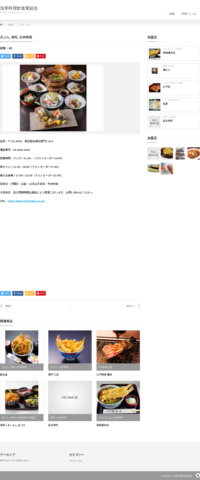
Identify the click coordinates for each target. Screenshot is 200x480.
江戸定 (166, 86)
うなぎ (166, 83)
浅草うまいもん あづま (12, 425)
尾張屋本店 (102, 425)
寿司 (14, 37)
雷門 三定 (53, 374)
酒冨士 (8, 306)
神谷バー (130, 306)
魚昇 (165, 103)
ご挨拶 (171, 13)
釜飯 (180, 83)
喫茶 (165, 66)
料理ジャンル (189, 13)
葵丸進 (3, 374)
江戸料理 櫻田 (104, 374)
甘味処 (31, 417)
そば (100, 417)
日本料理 (25, 37)
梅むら (166, 69)
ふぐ (165, 100)
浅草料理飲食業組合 (19, 8)
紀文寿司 (53, 425)
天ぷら (4, 37)
